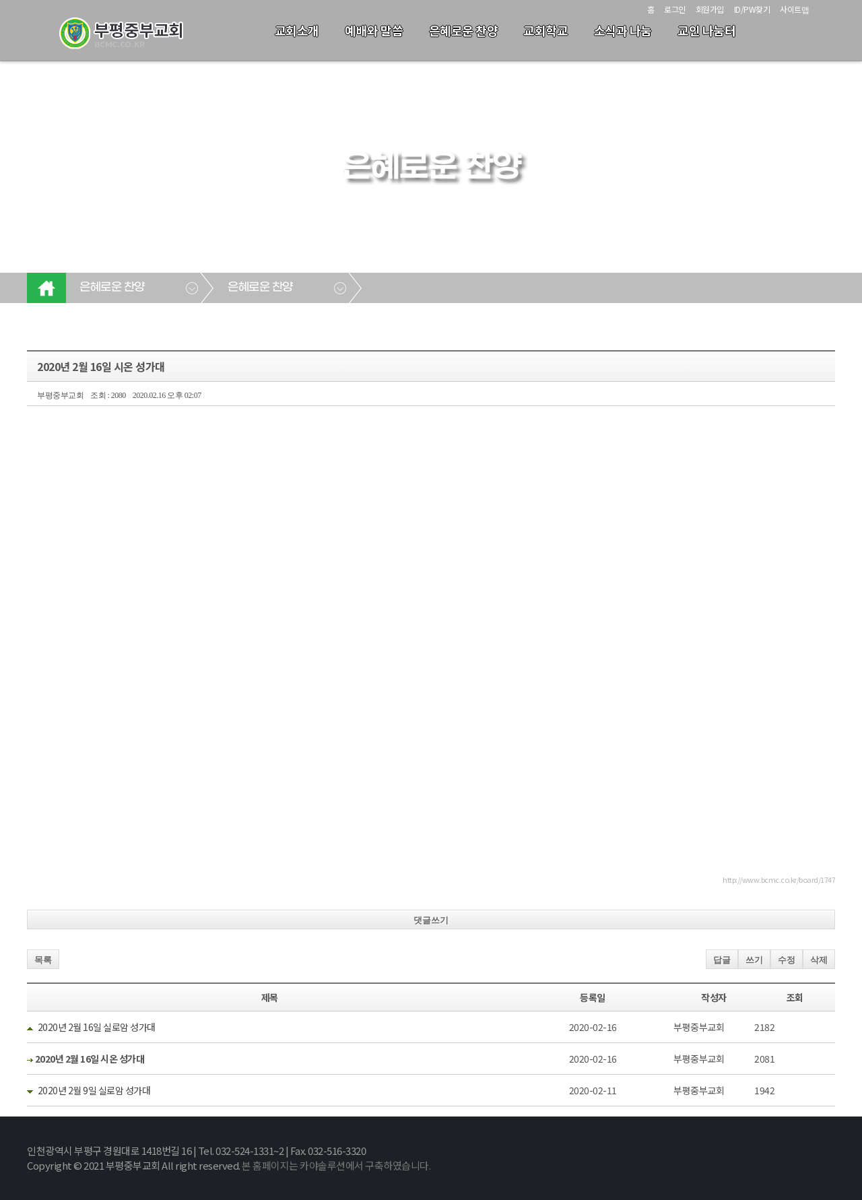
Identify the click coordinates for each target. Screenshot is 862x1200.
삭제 (819, 960)
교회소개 (297, 30)
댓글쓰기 (431, 920)
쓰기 (754, 960)
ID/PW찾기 (752, 9)
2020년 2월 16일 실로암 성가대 (97, 1027)
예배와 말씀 (374, 30)
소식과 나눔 (623, 30)
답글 (722, 960)
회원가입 (710, 9)
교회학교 (545, 30)
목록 (43, 960)
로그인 (675, 9)
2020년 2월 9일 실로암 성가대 (94, 1090)
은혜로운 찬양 (463, 30)
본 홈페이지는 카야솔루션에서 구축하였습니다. (336, 1165)
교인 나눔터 (706, 30)
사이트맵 (794, 9)
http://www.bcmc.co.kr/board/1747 (779, 879)
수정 (786, 960)
